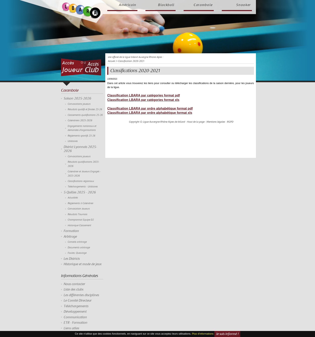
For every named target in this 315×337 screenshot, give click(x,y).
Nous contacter (74, 284)
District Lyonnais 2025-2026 (80, 149)
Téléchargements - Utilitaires (83, 186)
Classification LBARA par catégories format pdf (143, 95)
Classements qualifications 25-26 (85, 115)
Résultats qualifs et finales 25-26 (85, 109)
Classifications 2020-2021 (135, 71)
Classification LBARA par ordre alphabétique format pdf (150, 108)
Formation (71, 231)
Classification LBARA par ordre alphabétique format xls (149, 112)
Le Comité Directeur (78, 301)
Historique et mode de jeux (83, 264)
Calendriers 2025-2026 (80, 120)
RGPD (230, 121)
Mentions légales (216, 121)
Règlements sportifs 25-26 (81, 136)
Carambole (203, 5)
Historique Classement (79, 225)
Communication (75, 317)
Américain (127, 5)
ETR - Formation (75, 323)
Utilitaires (73, 141)
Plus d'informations (203, 333)
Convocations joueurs (79, 104)
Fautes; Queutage (77, 253)
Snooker (243, 5)
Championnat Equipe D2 (81, 220)
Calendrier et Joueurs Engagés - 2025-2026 (84, 173)
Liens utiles (71, 328)
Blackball (166, 5)
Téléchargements (76, 306)
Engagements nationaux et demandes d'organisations (82, 128)
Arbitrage (70, 237)
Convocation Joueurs (79, 209)
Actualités (73, 197)
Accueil (111, 61)
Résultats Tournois (77, 214)
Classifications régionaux (81, 181)
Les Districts (72, 259)
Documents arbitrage (79, 247)
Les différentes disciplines (81, 295)
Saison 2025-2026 (77, 99)
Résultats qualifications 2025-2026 (83, 164)
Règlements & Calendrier (80, 203)
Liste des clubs (73, 290)
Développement (75, 312)
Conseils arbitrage (77, 242)
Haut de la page (196, 121)
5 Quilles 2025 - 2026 (80, 192)
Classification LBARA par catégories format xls (143, 100)
